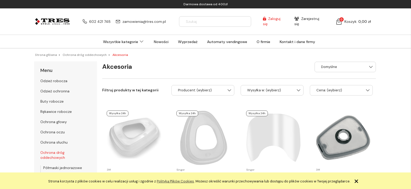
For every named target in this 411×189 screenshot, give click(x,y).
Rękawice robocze (56, 111)
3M (109, 169)
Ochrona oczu (52, 132)
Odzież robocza (53, 80)
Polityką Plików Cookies (175, 181)
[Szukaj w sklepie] (210, 21)
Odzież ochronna (54, 91)
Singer (180, 169)
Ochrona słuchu (54, 142)
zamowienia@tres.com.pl (144, 21)
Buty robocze (52, 101)
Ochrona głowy (53, 121)
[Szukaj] (245, 21)
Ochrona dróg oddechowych (52, 155)
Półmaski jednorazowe (62, 167)
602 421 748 (100, 21)
